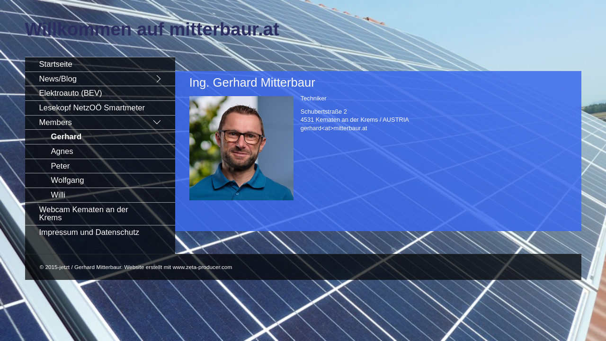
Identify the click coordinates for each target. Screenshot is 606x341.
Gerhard (66, 136)
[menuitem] (100, 64)
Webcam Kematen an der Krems (83, 214)
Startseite (55, 64)
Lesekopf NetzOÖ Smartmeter (92, 107)
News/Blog (58, 78)
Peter (60, 166)
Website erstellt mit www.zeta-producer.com (178, 267)
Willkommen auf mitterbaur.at (152, 29)
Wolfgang (67, 180)
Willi (58, 194)
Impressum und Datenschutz (89, 232)
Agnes (62, 151)
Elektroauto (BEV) (70, 93)
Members (55, 122)
